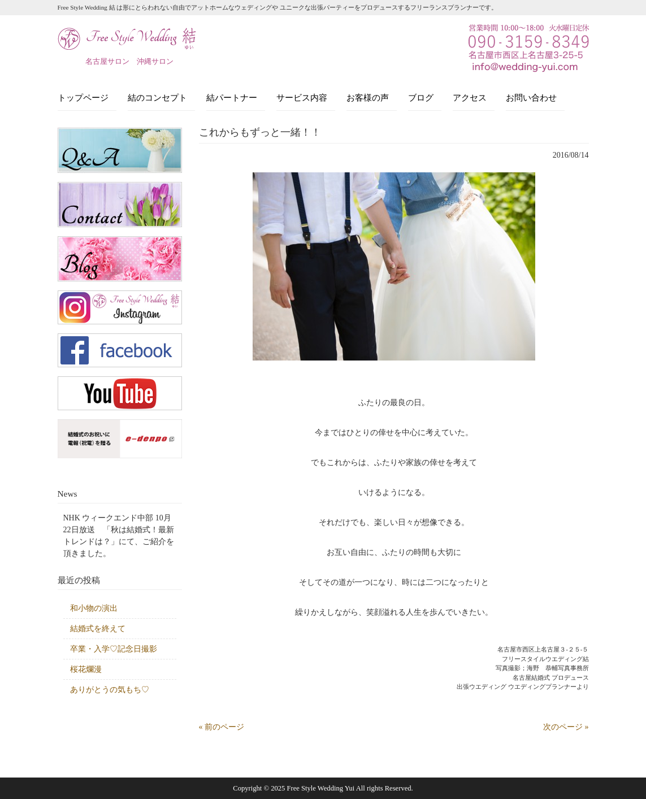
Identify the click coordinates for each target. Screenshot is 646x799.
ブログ (420, 97)
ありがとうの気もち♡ (109, 689)
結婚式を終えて (97, 628)
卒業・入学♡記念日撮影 (113, 649)
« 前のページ (222, 727)
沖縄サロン (155, 61)
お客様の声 (367, 97)
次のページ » (566, 727)
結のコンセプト (157, 97)
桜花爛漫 (86, 669)
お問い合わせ (531, 97)
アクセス (470, 97)
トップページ (83, 97)
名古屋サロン (107, 61)
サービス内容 (301, 97)
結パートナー (231, 97)
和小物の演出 (94, 608)
